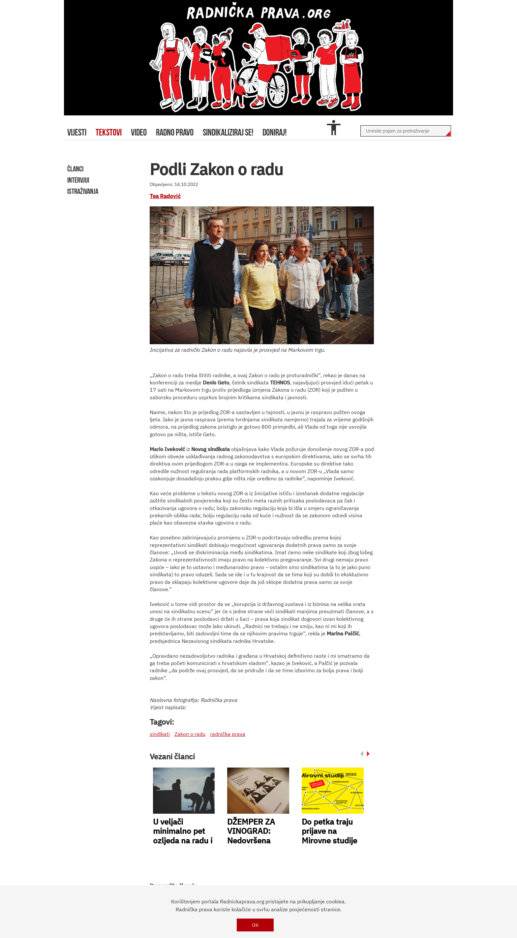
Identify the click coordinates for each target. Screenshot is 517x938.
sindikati (160, 734)
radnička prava (227, 734)
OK (255, 925)
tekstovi (109, 132)
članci (75, 169)
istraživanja (82, 191)
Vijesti (76, 132)
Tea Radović (165, 196)
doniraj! (274, 132)
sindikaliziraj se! (228, 132)
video (139, 132)
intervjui (78, 180)
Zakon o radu (189, 734)
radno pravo (175, 132)
